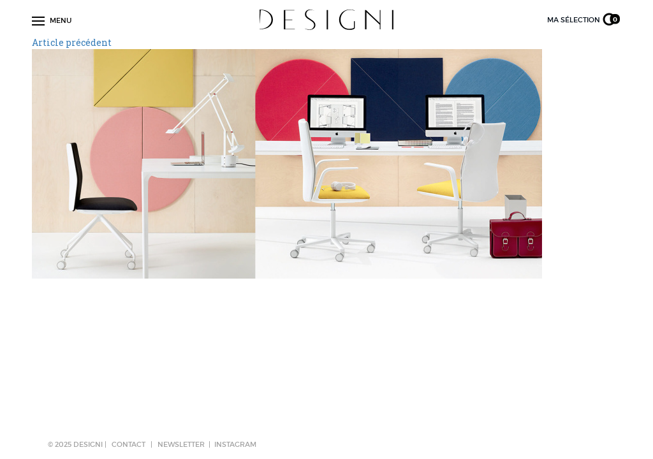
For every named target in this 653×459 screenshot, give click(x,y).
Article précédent (72, 42)
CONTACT (128, 444)
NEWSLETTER (181, 444)
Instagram (235, 444)
